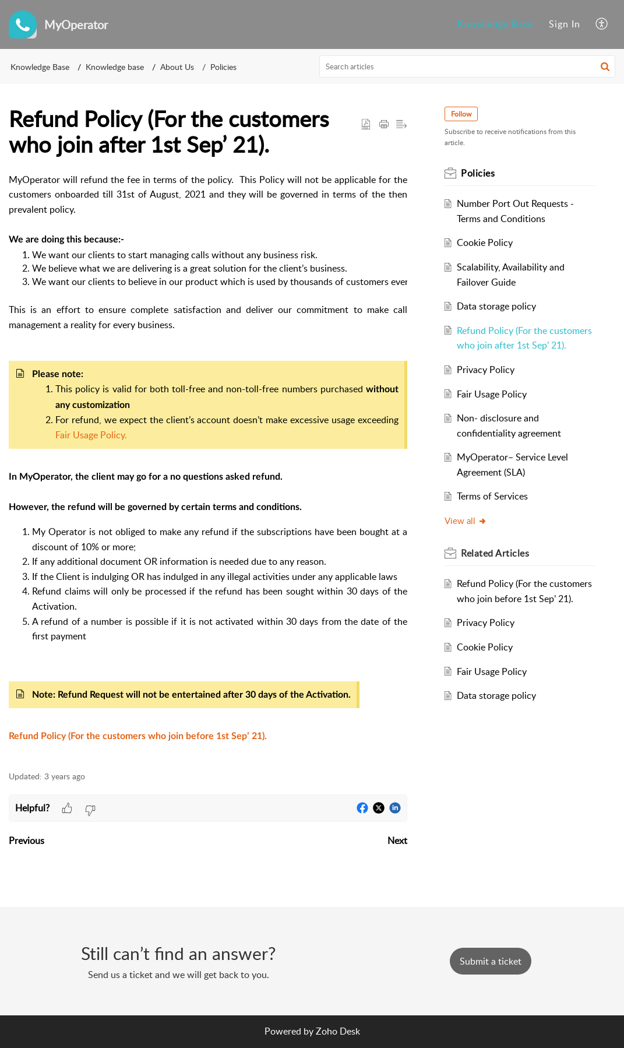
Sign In (564, 23)
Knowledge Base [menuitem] (495, 23)
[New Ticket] (490, 961)
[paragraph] (208, 465)
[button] (605, 66)
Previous (26, 840)
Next (397, 840)
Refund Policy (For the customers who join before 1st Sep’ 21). (138, 736)
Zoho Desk (338, 1031)
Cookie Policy (485, 242)
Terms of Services (492, 496)
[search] (467, 66)
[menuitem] (495, 24)
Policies (223, 66)
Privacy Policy (485, 369)
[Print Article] (384, 124)
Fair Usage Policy (492, 394)
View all (466, 520)
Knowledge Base (39, 66)
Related (495, 553)
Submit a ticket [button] (490, 961)
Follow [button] (461, 114)
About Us (177, 66)
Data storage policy (496, 306)
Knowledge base (115, 66)
